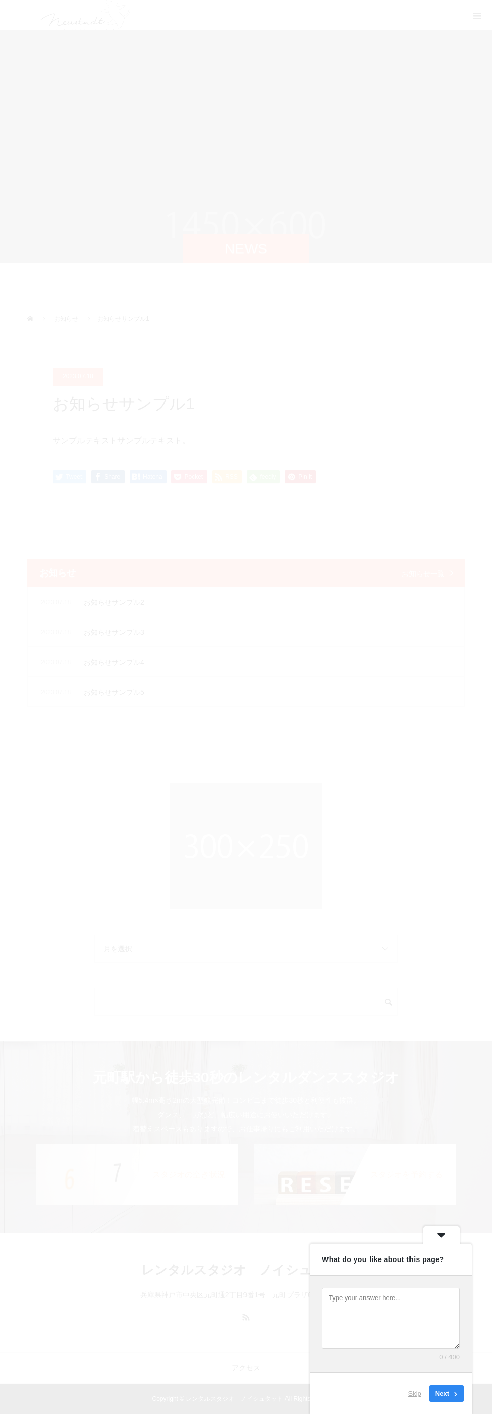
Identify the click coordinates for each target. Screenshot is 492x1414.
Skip (414, 1393)
